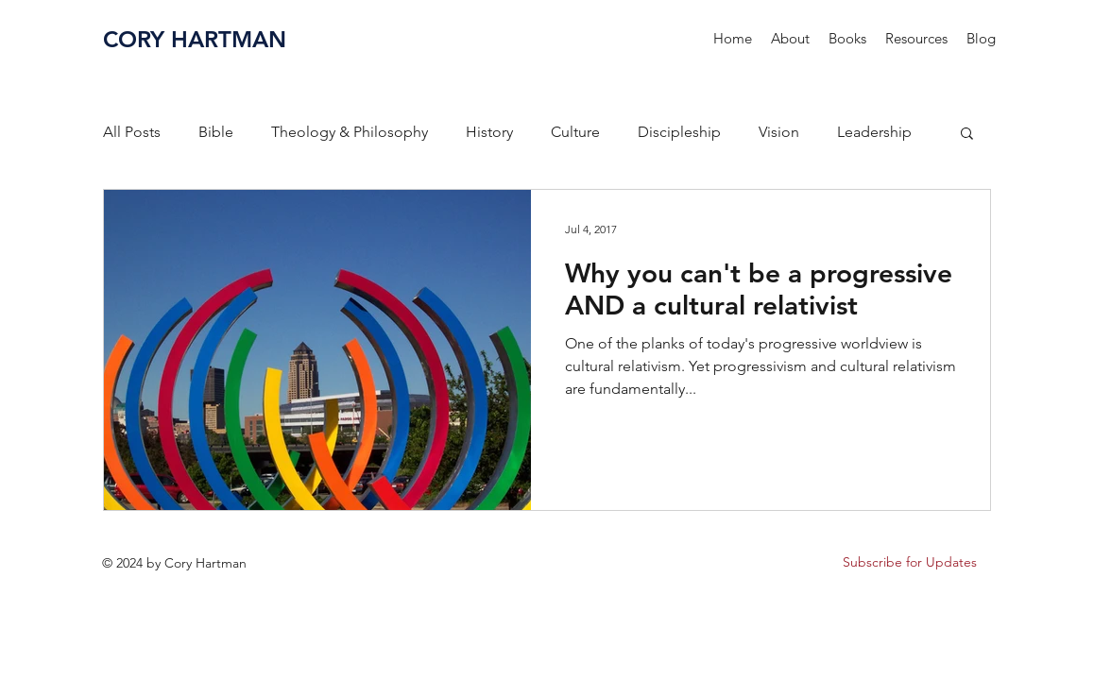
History (489, 132)
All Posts (132, 132)
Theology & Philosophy (349, 132)
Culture (575, 132)
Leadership (874, 132)
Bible (215, 132)
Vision (779, 132)
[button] (847, 39)
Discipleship (679, 132)
